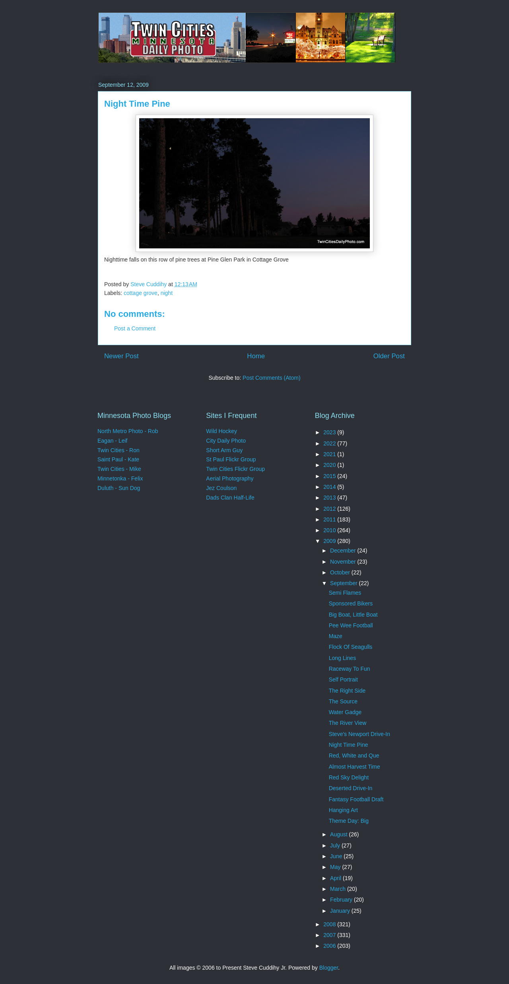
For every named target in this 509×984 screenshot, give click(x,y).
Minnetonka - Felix (120, 478)
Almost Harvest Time (354, 766)
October (341, 572)
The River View (348, 723)
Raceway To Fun (349, 669)
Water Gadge (345, 712)
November (343, 561)
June (337, 856)
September (344, 583)
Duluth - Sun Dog (118, 488)
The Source (343, 701)
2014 (330, 487)
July (336, 845)
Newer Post (121, 356)
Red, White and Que (354, 755)
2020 (330, 465)
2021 (330, 454)
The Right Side (347, 690)
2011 (330, 519)
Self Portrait (343, 679)
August (339, 834)
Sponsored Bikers (351, 603)
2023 (330, 432)
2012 (330, 509)
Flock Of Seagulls (351, 647)
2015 (330, 476)
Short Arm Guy (224, 450)
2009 (330, 541)
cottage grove (140, 293)
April (336, 878)
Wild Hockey (221, 431)
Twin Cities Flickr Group (235, 469)
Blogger (328, 967)
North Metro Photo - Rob (127, 431)
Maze (335, 636)
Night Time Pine (348, 745)
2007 (330, 935)
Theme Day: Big (349, 821)
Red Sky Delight (349, 777)
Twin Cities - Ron (118, 450)
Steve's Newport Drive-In (359, 734)
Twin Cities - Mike (119, 469)
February (342, 899)
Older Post (389, 356)
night (167, 293)
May (336, 867)
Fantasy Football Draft (356, 799)
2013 (330, 497)
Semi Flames (345, 593)
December (343, 550)
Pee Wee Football (351, 625)
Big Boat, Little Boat (353, 614)
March (338, 889)
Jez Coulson (221, 488)
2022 (330, 443)
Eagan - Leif (112, 440)
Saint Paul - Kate (118, 459)
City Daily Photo (226, 440)
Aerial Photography (229, 478)
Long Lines (342, 658)
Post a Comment (134, 328)
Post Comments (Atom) (271, 378)
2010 (330, 530)
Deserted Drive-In (351, 788)
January (341, 911)
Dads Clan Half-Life (230, 497)
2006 (330, 946)
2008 (330, 924)
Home (256, 356)
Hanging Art (343, 810)
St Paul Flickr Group (231, 459)
